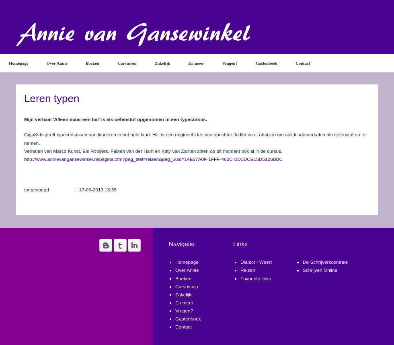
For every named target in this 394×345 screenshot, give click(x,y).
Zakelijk (162, 63)
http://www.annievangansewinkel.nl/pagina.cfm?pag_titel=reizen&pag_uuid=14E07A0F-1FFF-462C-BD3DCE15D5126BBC (153, 159)
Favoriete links (255, 278)
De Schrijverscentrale (325, 262)
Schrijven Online (320, 270)
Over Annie (57, 63)
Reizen (247, 270)
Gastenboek (266, 63)
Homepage (18, 63)
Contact (303, 63)
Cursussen (126, 63)
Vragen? (230, 63)
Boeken (92, 63)
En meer (196, 63)
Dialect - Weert (256, 262)
